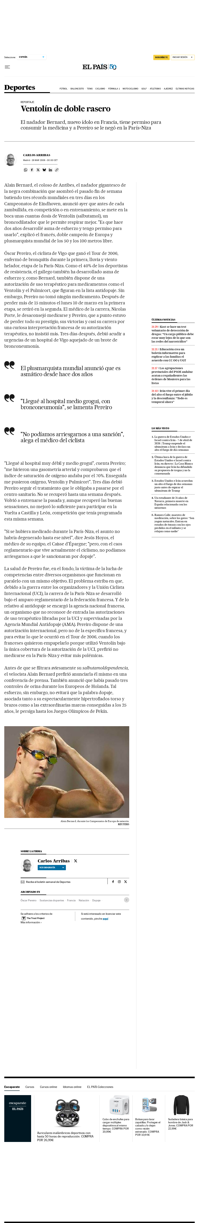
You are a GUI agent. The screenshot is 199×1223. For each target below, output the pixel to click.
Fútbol (64, 88)
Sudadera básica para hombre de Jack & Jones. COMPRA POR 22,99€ (180, 1124)
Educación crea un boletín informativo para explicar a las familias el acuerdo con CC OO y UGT (169, 355)
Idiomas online (72, 1086)
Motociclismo (130, 88)
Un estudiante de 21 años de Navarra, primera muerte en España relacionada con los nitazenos (171, 502)
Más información (31, 922)
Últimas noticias (185, 88)
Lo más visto (160, 428)
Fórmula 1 (114, 88)
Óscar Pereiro (29, 900)
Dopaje (96, 900)
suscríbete (161, 57)
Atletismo (155, 88)
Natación (84, 900)
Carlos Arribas (36, 155)
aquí (105, 918)
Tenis (90, 88)
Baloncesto (77, 88)
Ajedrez (168, 88)
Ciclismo (100, 88)
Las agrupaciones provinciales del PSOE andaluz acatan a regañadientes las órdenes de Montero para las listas (172, 375)
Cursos (29, 1086)
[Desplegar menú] (7, 67)
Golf (144, 88)
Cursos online (48, 1086)
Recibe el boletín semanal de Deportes (48, 881)
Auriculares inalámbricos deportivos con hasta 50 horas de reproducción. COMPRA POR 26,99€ (65, 1136)
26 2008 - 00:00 (45, 160)
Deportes (19, 88)
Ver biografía (51, 867)
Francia (71, 900)
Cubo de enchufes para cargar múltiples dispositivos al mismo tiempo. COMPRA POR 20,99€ (116, 1125)
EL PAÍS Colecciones (100, 1086)
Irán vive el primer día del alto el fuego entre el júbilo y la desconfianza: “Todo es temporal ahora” (172, 396)
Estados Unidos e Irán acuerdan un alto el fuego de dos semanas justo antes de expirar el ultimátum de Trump (173, 485)
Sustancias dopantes (52, 900)
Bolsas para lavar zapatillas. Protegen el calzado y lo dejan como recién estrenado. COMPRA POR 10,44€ (147, 1127)
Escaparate (12, 1086)
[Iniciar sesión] (183, 57)
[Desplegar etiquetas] (126, 899)
